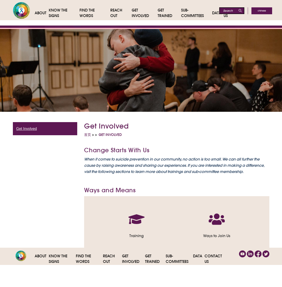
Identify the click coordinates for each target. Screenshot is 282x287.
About (40, 256)
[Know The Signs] (64, 12)
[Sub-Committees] (196, 12)
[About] (42, 13)
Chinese (262, 10)
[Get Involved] (145, 12)
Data (197, 256)
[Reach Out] (121, 12)
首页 (87, 134)
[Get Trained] (169, 12)
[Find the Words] (95, 12)
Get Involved (26, 129)
